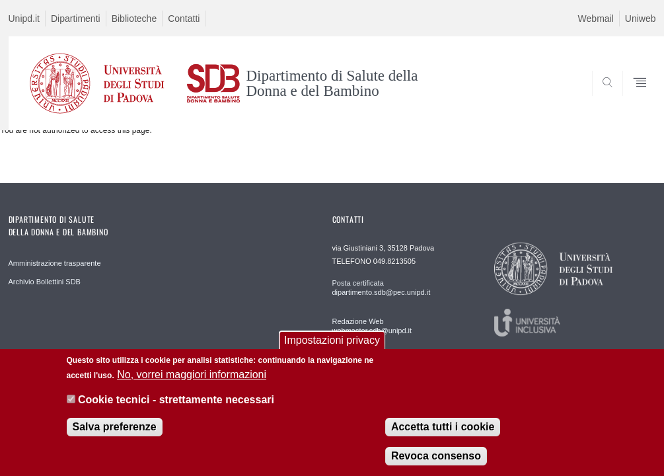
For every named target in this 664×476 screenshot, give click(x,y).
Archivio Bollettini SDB (45, 282)
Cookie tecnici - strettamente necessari (176, 408)
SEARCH (600, 97)
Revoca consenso (436, 464)
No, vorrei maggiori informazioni (191, 382)
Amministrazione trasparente (55, 263)
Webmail (596, 18)
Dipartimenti (75, 18)
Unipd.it (24, 18)
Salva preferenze (115, 435)
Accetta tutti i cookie (442, 435)
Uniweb (640, 18)
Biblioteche (134, 18)
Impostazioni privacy (332, 348)
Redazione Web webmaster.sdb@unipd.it (372, 326)
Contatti (184, 18)
